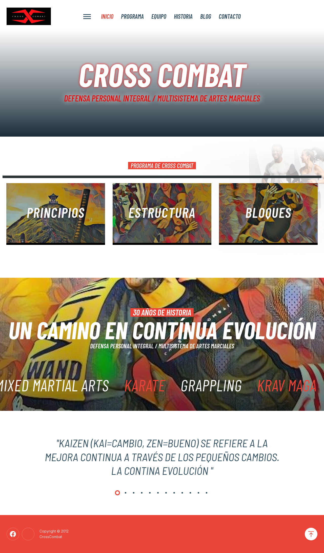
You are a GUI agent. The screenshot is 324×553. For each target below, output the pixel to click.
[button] (117, 492)
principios (55, 212)
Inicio (107, 16)
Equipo (158, 16)
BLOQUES (268, 212)
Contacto (230, 16)
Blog (205, 16)
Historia (183, 16)
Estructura (162, 212)
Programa (132, 16)
